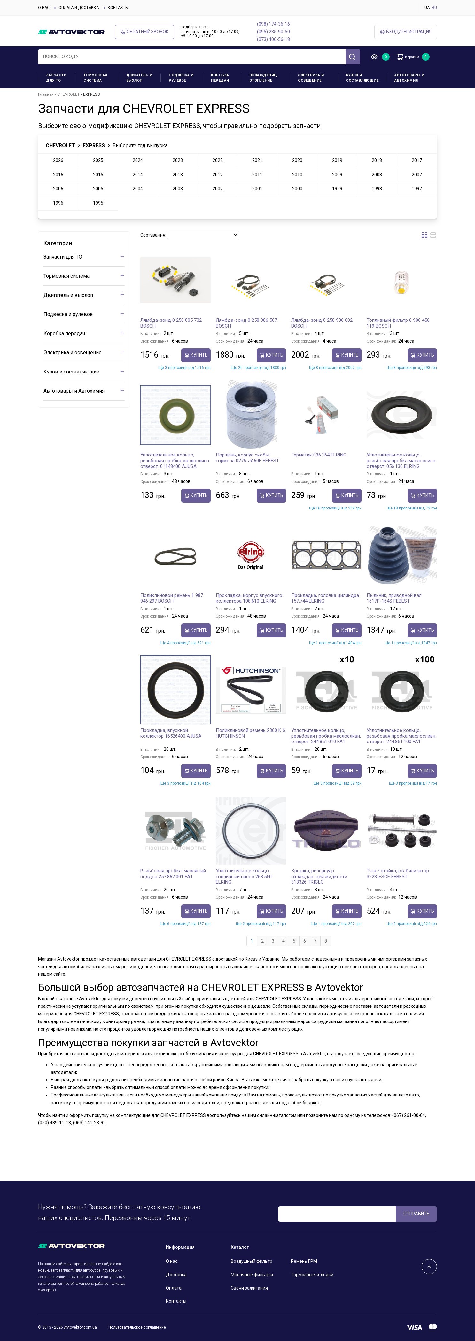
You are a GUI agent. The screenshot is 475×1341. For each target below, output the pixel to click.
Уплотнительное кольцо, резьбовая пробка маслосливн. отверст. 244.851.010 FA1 (326, 735)
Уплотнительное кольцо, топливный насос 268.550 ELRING (244, 876)
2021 (257, 160)
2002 (218, 188)
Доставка (176, 1274)
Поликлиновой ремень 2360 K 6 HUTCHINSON (250, 733)
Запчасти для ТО (56, 78)
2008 (377, 174)
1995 (98, 203)
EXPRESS (94, 145)
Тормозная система (95, 78)
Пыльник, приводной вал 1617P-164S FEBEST (394, 598)
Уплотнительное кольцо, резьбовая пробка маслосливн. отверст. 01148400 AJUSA (175, 460)
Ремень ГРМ (304, 1261)
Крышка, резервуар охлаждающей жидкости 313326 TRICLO (319, 876)
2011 (257, 174)
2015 (98, 174)
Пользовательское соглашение (137, 1327)
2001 (257, 188)
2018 (377, 160)
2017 (417, 160)
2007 (417, 174)
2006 (58, 188)
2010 (297, 174)
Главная (46, 94)
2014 (138, 174)
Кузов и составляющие (362, 78)
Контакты (118, 7)
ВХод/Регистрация (406, 31)
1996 (58, 203)
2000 (297, 188)
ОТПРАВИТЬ (416, 1213)
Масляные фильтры (252, 1274)
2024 (138, 160)
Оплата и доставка (78, 7)
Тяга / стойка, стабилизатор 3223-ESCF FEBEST (398, 873)
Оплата (174, 1288)
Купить (196, 355)
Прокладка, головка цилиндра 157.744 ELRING (325, 598)
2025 (98, 160)
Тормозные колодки (312, 1274)
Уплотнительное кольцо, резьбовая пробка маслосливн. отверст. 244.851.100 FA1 (401, 735)
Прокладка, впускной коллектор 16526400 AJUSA (170, 733)
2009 (337, 174)
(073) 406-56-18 (273, 39)
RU (434, 7)
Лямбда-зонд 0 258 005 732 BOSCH (171, 323)
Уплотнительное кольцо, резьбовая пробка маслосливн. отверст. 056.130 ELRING (401, 460)
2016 (58, 174)
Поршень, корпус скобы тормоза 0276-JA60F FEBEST (247, 457)
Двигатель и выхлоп (139, 78)
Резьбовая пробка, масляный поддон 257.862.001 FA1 (173, 873)
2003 (178, 188)
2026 (58, 160)
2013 (178, 174)
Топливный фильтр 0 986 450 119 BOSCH (398, 323)
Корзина (411, 57)
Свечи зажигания (249, 1288)
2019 (337, 160)
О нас (44, 7)
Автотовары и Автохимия (409, 78)
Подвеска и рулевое (181, 78)
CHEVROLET (68, 94)
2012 (218, 174)
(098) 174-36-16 (273, 23)
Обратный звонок (144, 31)
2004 (138, 188)
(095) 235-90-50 (273, 31)
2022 (218, 160)
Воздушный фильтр (251, 1261)
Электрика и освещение (311, 78)
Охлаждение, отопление (263, 78)
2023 (178, 160)
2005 (98, 188)
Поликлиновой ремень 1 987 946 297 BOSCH (171, 598)
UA (427, 7)
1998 (377, 188)
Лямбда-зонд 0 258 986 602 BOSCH (322, 323)
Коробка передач (220, 78)
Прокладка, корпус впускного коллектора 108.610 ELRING (249, 598)
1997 (417, 188)
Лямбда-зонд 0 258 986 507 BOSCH (246, 323)
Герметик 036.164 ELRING (319, 455)
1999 (337, 188)
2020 (297, 160)
